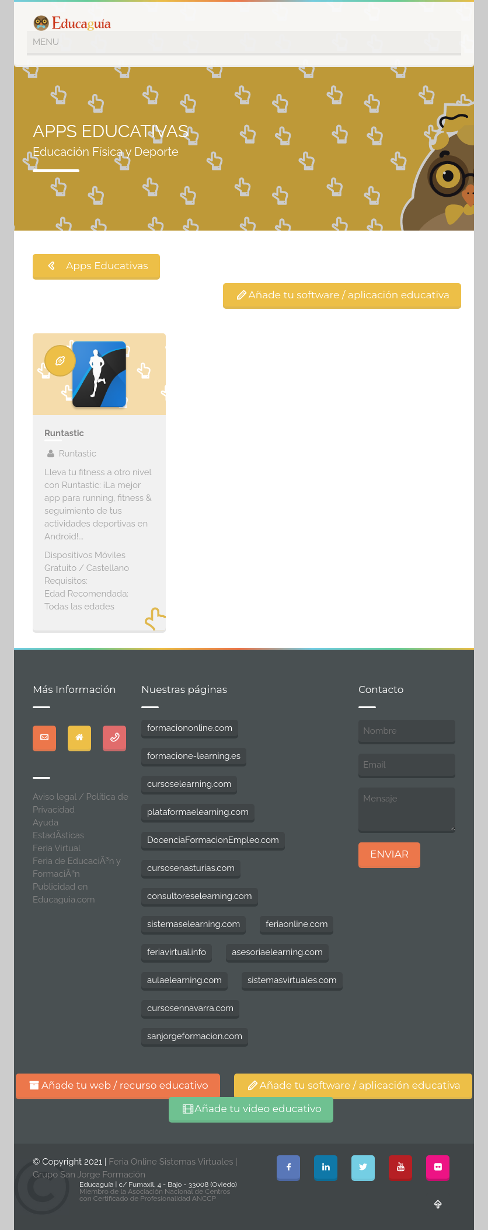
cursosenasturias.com (191, 868)
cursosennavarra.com (190, 1008)
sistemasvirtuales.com (292, 980)
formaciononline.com (189, 728)
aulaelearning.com (184, 980)
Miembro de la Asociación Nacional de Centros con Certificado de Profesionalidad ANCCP (154, 1195)
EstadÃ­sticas (58, 835)
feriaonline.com (296, 924)
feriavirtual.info (176, 952)
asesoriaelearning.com (277, 952)
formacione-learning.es (193, 756)
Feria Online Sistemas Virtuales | (173, 1161)
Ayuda (45, 822)
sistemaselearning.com (193, 924)
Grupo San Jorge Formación (89, 1174)
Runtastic (64, 433)
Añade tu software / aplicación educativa (342, 295)
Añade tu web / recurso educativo (117, 1085)
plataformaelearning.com (198, 812)
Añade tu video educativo (250, 1108)
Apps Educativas (96, 265)
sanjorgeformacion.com (194, 1036)
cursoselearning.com (189, 784)
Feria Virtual (57, 848)
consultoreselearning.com (199, 896)
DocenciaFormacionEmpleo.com (213, 840)
